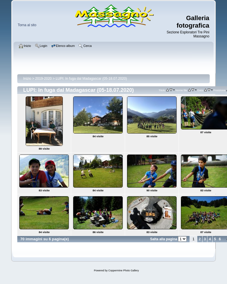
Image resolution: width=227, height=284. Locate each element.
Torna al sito (27, 25)
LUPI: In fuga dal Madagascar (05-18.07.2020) (91, 79)
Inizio (27, 79)
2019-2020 (43, 79)
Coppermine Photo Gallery (123, 270)
